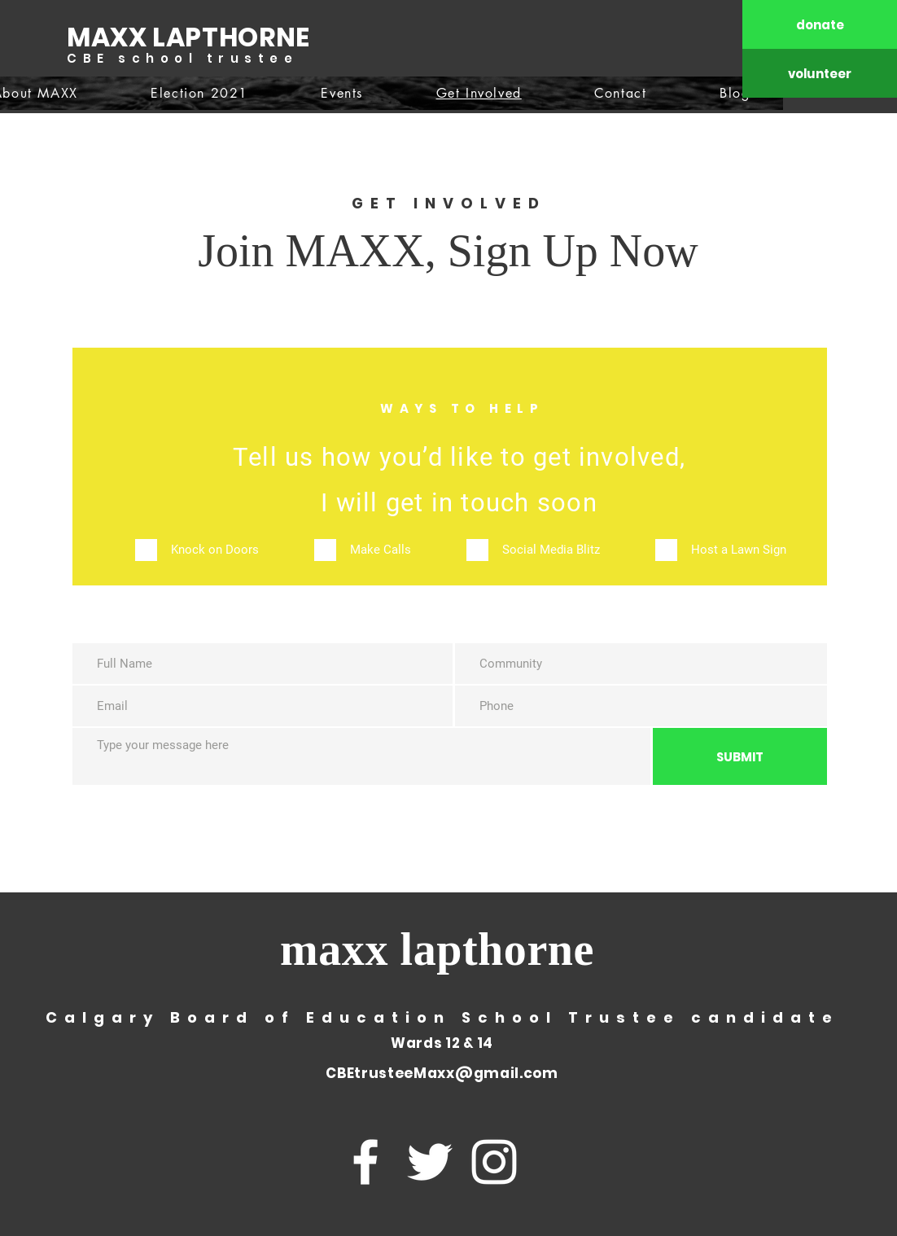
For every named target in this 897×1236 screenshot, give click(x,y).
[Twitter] (430, 1162)
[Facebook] (365, 1162)
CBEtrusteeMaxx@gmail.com (442, 1073)
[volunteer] (819, 73)
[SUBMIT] (740, 756)
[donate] (819, 24)
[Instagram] (494, 1162)
